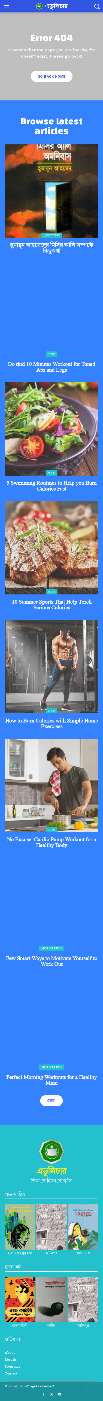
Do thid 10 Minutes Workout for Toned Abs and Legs (51, 367)
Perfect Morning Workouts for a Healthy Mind (51, 1080)
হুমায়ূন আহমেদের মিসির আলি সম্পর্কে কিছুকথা (51, 248)
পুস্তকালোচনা (51, 235)
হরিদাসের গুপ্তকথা (20, 1253)
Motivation (51, 948)
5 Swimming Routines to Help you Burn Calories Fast (51, 486)
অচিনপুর (83, 1325)
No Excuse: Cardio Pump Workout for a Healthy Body (51, 842)
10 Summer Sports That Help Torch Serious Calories (51, 605)
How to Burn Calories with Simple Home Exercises (51, 724)
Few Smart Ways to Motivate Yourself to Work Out (51, 961)
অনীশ (51, 1325)
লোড (51, 1101)
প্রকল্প (51, 354)
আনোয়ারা (83, 1253)
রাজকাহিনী (19, 1325)
